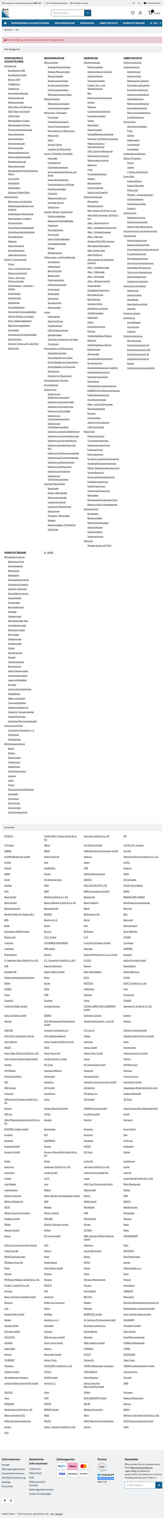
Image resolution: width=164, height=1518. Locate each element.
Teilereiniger (14, 807)
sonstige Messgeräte (54, 483)
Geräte (130, 135)
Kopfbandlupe (55, 325)
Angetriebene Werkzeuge (20, 214)
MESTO (127, 1201)
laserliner (9, 1167)
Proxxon (8, 1291)
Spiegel (12, 657)
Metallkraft (89, 1207)
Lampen (12, 775)
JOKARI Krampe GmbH (95, 1108)
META (7, 1207)
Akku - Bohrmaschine (98, 223)
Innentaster (54, 289)
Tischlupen (53, 344)
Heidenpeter (129, 1047)
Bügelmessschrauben (59, 103)
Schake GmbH (11, 1325)
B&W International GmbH (96, 891)
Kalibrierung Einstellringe (60, 406)
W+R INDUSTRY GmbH (95, 1398)
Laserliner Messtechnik (59, 506)
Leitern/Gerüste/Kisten (20, 689)
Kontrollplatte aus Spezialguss (63, 362)
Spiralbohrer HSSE (17, 75)
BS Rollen (89, 931)
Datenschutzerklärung (141, 1467)
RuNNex (48, 1314)
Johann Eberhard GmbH (56, 1108)
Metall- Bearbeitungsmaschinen (103, 468)
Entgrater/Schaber (96, 116)
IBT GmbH (49, 1087)
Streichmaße (54, 307)
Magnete (12, 241)
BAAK (126, 891)
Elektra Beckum (131, 971)
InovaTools (49, 1093)
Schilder (12, 684)
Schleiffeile (93, 381)
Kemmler (88, 1129)
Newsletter (7, 1486)
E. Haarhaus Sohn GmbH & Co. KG (21, 960)
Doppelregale (14, 598)
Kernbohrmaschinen (97, 376)
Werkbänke (13, 575)
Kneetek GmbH (12, 1146)
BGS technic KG (92, 914)
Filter (130, 130)
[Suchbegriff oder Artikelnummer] (67, 13)
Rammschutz (14, 666)
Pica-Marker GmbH (53, 1268)
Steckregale (14, 602)
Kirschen (88, 1134)
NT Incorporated (52, 1236)
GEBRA (47, 1015)
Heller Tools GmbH (93, 1053)
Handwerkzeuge (92, 62)
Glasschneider (94, 129)
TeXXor (47, 1371)
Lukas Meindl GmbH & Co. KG (138, 1178)
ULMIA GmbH (51, 1377)
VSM (46, 1398)
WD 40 (87, 1403)
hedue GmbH (90, 1047)
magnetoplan (10, 1190)
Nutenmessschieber (58, 80)
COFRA (127, 937)
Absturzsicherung (132, 62)
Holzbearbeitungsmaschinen (101, 386)
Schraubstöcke (15, 236)
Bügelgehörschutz (136, 217)
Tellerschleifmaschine (98, 490)
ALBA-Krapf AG (51, 856)
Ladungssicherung (17, 254)
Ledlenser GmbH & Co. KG (57, 1167)
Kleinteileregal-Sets (18, 620)
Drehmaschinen (95, 454)
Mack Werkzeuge (131, 1184)
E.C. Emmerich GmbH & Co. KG (59, 960)
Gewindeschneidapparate (21, 227)
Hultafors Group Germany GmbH (100, 1082)
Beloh (87, 908)
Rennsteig (128, 1296)
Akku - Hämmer (95, 236)
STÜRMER (9, 1360)
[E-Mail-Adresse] (140, 1485)
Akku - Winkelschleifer (98, 281)
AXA (6, 891)
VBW (125, 1383)
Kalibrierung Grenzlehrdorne (62, 440)
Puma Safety (90, 1291)
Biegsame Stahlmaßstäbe (60, 221)
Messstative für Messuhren (61, 130)
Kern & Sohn (129, 1129)
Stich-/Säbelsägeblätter (20, 320)
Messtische (53, 371)
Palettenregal (14, 639)
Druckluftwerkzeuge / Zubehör (102, 367)
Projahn (87, 1285)
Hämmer (91, 107)
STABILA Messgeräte (133, 1343)
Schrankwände (15, 566)
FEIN (46, 989)
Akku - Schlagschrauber (99, 232)
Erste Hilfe (128, 176)
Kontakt (6, 1464)
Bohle (87, 920)
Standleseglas (55, 335)
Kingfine (8, 1134)
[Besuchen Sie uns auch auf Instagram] (11, 1500)
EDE (6, 966)
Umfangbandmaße (57, 243)
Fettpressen (14, 762)
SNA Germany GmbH (54, 1337)
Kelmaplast (49, 1129)
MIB (86, 1213)
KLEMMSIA (49, 1140)
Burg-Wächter (130, 931)
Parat (46, 1256)
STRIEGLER (129, 1354)
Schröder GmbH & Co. (95, 1325)
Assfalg (8, 885)
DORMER (127, 948)
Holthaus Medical (53, 1070)
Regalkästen (14, 693)
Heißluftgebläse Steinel (99, 345)
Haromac (88, 1041)
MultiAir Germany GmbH (56, 1224)
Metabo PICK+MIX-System (100, 241)
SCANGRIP (129, 1320)
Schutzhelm (133, 327)
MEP (46, 1201)
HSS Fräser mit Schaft (19, 111)
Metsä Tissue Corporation (17, 1213)
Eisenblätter (129, 966)
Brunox (47, 931)
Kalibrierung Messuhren (60, 466)
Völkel (87, 1392)
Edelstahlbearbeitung (98, 395)
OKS (46, 1245)
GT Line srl (89, 1030)
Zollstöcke (53, 529)
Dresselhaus (10, 954)
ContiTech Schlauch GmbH (97, 943)
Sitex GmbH (129, 1331)
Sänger (7, 1320)
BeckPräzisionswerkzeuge (136, 902)
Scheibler (49, 1325)
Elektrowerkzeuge (93, 196)
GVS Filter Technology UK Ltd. (19, 1036)
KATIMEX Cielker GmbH (16, 1129)
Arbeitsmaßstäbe (56, 216)
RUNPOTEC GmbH (93, 1314)
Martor (87, 1195)
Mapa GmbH (90, 1190)
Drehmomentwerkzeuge (99, 97)
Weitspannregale (16, 630)
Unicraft (127, 1377)
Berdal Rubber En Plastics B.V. (19, 914)
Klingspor (88, 1140)
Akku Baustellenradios (98, 245)
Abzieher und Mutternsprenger (102, 138)
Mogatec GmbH (12, 1218)
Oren (125, 1245)
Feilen (11, 264)
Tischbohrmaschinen (98, 440)
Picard (87, 1268)
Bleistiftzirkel (55, 271)
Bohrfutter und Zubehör (20, 201)
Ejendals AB (10, 971)
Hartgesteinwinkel (57, 353)
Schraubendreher (96, 80)
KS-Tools (88, 1152)
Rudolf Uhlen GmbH (14, 1314)
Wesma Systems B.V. (14, 1415)
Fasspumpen (14, 757)
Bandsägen (92, 495)
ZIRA (126, 1427)
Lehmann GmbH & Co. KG (96, 1167)
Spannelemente (16, 245)
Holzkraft (88, 1070)
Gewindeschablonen (58, 179)
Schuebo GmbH (12, 1331)
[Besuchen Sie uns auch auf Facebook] (5, 1500)
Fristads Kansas (52, 1006)
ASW (46, 885)
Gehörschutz (129, 213)
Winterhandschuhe (136, 276)
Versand (59, 1514)
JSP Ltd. (8, 1114)
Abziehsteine (14, 339)
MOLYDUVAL (90, 1218)
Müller (7, 1224)
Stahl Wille (9, 1348)
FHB (46, 994)
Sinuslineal (53, 234)
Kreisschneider (15, 148)
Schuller (48, 1331)
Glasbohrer (13, 88)
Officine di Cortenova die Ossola (20, 1245)
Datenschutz (35, 1473)
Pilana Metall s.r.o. (132, 1268)
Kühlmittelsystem (17, 771)
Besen (11, 748)
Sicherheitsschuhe (132, 336)
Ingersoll (8, 1093)
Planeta (48, 1273)
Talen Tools (129, 1360)
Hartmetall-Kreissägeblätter (22, 311)
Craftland (9, 948)
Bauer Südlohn (91, 902)
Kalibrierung (50, 389)
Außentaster (54, 266)
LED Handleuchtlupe (58, 330)
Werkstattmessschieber (60, 94)
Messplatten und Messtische (58, 348)
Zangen (91, 102)
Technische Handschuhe (139, 272)
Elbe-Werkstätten (93, 971)
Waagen (52, 520)
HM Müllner (10, 1070)
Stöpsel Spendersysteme (139, 226)
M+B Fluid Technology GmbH (98, 1184)
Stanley (48, 1348)
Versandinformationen (13, 1473)
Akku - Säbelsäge (96, 272)
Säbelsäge (92, 317)
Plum (126, 1273)
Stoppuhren (54, 511)
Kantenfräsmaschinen (98, 372)
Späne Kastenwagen (18, 671)
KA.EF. (126, 1114)
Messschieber (51, 62)
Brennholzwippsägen (98, 522)
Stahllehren (53, 207)
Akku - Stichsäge (95, 276)
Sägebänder (14, 302)
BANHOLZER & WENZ (134, 897)
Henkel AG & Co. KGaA (55, 1059)
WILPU (47, 1421)
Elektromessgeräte (57, 497)
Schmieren (13, 798)
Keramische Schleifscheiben (22, 334)
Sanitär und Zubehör (97, 192)
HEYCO (127, 1059)
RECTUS (88, 1296)
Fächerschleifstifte (17, 273)
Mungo (87, 1224)
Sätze (50, 140)
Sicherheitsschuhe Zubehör (141, 368)
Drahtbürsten (14, 298)
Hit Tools (48, 1064)
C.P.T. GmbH (50, 937)
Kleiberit (8, 1140)
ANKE (7, 874)
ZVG (6, 1432)
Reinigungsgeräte (96, 408)
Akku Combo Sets (96, 250)
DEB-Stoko (49, 948)
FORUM (127, 1000)
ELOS (86, 977)
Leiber (126, 1167)
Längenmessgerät (57, 502)
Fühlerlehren (54, 162)
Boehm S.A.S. (51, 920)
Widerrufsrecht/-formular (37, 1483)
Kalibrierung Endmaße (59, 411)
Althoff (7, 868)
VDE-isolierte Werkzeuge (100, 151)
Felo (125, 989)
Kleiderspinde (15, 652)
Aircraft (127, 851)
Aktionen (88, 540)
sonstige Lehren (56, 202)
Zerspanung (10, 66)
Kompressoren (94, 363)
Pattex (87, 1256)
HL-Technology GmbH (95, 1064)
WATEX (47, 1403)
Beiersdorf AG (51, 908)
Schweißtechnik (95, 472)
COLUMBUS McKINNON (56, 943)
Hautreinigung (134, 295)
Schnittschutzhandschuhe (140, 263)
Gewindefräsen (16, 138)
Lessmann (9, 1172)
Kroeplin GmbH (12, 1152)
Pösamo (48, 1279)
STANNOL (89, 1348)
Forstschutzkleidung (137, 89)
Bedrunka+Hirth (16, 561)
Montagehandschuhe (137, 258)
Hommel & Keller (13, 1076)
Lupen (47, 312)
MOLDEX (48, 1218)
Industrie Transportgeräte (21, 712)
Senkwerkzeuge (16, 97)
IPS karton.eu (90, 1093)
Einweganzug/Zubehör (138, 85)
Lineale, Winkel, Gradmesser (58, 211)
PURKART (128, 1291)
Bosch (47, 925)
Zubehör (131, 208)
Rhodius (8, 1302)
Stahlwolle (13, 348)
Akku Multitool (94, 254)
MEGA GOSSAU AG (13, 1201)
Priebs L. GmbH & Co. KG (16, 1285)
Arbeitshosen (134, 71)
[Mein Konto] (140, 13)
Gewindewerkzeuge (18, 93)
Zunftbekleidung (135, 117)
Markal (126, 1190)
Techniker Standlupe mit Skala (63, 339)
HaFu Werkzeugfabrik (55, 1036)
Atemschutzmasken (137, 126)
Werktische (13, 570)
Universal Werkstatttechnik (101, 477)
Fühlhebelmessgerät (58, 121)
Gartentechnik (91, 509)
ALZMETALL (50, 868)
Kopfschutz (129, 317)
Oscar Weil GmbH (92, 1251)
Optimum (88, 1245)
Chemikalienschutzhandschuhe (143, 249)
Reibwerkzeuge (16, 102)
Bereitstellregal (16, 607)
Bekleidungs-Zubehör (138, 80)
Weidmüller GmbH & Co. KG (18, 1409)
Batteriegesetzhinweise (41, 1489)
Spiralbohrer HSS (16, 70)
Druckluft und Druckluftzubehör (103, 459)
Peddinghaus (50, 1262)
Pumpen (91, 413)
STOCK (87, 1354)
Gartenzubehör (95, 531)
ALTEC (126, 862)
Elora (46, 977)
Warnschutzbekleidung (138, 112)
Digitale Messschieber (59, 71)
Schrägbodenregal (17, 625)
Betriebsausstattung (14, 743)
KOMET (87, 1146)
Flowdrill (8, 1000)
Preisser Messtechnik (94, 1279)
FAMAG (8, 989)
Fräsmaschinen (95, 449)
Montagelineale (55, 230)
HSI (6, 1082)
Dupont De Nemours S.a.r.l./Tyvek (100, 954)
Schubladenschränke (18, 579)
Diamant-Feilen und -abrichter (23, 343)
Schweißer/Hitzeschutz (139, 267)
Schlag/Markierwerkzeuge (100, 134)
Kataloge (6, 1482)
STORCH (8, 836)
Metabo (48, 1207)
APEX (126, 874)
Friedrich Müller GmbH (15, 1006)
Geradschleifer (94, 303)
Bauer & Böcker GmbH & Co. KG (60, 902)
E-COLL (87, 960)
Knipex (47, 1146)
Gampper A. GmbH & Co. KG (137, 1006)
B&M (46, 891)
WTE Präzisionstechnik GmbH (138, 1421)
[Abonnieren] (158, 1485)
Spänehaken (14, 187)
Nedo (126, 1224)
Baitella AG (89, 897)
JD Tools (127, 1099)
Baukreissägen (94, 518)
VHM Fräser (14, 116)
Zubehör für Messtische (60, 375)
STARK (126, 1348)
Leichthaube (133, 144)
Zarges (7, 1427)
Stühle (11, 648)
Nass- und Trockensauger (100, 404)
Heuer (87, 1059)
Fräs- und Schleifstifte (19, 268)
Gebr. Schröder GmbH (15, 1015)
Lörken (7, 1178)
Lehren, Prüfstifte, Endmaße (58, 153)
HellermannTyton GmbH (135, 1053)
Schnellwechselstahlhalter (21, 232)
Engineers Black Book (19, 192)
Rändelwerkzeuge (17, 161)
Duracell (127, 954)
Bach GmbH (10, 897)
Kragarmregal (14, 643)
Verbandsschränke (136, 203)
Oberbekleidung (135, 99)
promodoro (129, 1285)
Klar (125, 1134)
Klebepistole (93, 349)
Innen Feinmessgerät (58, 126)
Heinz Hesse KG (52, 1053)
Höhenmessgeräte (57, 284)
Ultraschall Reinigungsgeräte (22, 721)
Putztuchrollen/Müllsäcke (21, 789)
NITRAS (88, 1230)
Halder (87, 1036)
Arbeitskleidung (131, 67)
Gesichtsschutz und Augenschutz (140, 231)
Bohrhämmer (94, 299)
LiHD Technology (95, 427)
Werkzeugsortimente (98, 160)
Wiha (86, 1415)
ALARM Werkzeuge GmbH (17, 856)
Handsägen (13, 330)
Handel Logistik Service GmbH (138, 1036)
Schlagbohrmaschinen (98, 290)
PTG (46, 1291)
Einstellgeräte (51, 385)
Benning (127, 908)
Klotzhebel (92, 125)
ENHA (7, 983)
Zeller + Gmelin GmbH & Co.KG (59, 1427)
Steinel (8, 1354)
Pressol (127, 1279)
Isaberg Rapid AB (132, 1093)
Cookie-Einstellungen (40, 1493)
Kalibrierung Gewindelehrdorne (64, 431)
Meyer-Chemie (51, 1213)
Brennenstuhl (130, 925)
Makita (47, 1190)
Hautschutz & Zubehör (134, 286)
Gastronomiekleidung (138, 94)
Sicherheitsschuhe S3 (138, 358)
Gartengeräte (94, 285)
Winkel (51, 248)
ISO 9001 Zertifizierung (13, 1477)
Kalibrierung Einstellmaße (61, 402)
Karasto (48, 1119)
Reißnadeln (53, 293)
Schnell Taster (55, 144)
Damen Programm (132, 158)
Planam (8, 1273)
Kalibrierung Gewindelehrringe (63, 436)
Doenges (88, 948)
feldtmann (89, 989)
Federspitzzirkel (56, 280)
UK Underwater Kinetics (16, 1377)
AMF (86, 868)
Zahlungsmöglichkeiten (13, 1469)
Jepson (8, 1108)
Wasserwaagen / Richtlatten (62, 525)
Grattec (127, 1021)
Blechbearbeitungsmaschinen (102, 500)
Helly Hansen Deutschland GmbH (21, 1059)
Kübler (126, 1152)
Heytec (8, 1064)
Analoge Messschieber (59, 67)
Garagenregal (14, 616)
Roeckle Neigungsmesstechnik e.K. (141, 1302)
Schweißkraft (90, 1331)
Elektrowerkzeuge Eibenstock (19, 977)
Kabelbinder (14, 766)
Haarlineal (53, 225)
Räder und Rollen (16, 698)
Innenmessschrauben (59, 108)
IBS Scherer (10, 1087)
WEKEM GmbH (51, 1409)
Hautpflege (132, 299)
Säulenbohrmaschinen (98, 445)
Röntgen (88, 1308)
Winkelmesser (55, 252)
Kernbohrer (14, 183)
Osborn (47, 1251)
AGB (31, 1477)
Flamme (88, 994)
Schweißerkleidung (137, 108)
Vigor (90, 169)
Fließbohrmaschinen (97, 481)
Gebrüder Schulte (93, 1015)
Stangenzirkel (55, 302)
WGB (46, 1415)
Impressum (35, 1468)
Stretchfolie (14, 803)
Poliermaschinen (95, 436)
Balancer (91, 340)
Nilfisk (47, 1230)
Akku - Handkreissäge (98, 267)
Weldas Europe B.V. (93, 1409)
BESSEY (48, 914)
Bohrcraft (128, 920)
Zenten (87, 1427)
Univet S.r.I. (50, 1383)
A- (139, 3)
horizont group (130, 1076)
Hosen (130, 162)
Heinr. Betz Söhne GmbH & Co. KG (21, 1053)
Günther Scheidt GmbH (135, 1030)
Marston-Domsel (12, 1195)
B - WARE (48, 552)
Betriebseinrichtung (14, 557)
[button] (133, 13)
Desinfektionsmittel (137, 304)
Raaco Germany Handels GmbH (20, 1296)
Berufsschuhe (134, 340)
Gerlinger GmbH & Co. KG (97, 836)
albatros (88, 856)
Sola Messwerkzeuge (134, 1337)
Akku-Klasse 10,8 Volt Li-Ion (101, 210)
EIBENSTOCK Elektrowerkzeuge (103, 390)
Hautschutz (133, 290)
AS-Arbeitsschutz (53, 879)
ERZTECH (88, 983)
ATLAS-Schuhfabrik (133, 885)
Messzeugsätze (55, 76)
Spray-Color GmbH (53, 1343)
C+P (86, 937)
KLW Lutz (128, 1140)
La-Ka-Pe (88, 1161)
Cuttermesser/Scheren (99, 111)
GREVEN (8, 1030)
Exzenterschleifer (96, 326)
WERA (126, 1409)
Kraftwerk (128, 1146)
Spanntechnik (11, 196)
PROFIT (48, 1285)
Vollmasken (133, 149)
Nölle (126, 1230)
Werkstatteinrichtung (98, 155)
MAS (125, 1195)
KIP (46, 1134)
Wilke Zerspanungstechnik (17, 1421)
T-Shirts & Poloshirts (137, 172)
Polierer (91, 331)
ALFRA (7, 862)
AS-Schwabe (129, 879)
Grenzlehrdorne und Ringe (61, 184)
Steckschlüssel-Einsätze (99, 71)
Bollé (7, 925)
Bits (89, 93)
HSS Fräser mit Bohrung (20, 107)
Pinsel (11, 785)
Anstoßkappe (134, 322)
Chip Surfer (13, 178)
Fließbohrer (14, 84)
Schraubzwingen (16, 250)
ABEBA (7, 851)
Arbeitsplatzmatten (18, 675)
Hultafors (48, 1082)
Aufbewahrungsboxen (134, 153)
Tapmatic (8, 1365)
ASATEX (88, 879)
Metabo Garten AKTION (99, 545)
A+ (134, 3)
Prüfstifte (52, 193)
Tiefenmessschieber (58, 89)
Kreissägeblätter (16, 307)
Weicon (127, 1403)
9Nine (47, 845)
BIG (125, 914)
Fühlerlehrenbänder (58, 167)
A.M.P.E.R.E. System (133, 845)
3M (125, 836)
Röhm (47, 1308)
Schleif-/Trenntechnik (15, 259)
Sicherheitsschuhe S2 (138, 354)
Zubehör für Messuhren (59, 149)
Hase (126, 1041)
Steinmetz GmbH (52, 1354)
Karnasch (128, 1119)
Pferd (7, 1268)
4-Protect (9, 845)
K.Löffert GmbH (92, 1114)
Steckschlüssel (95, 76)
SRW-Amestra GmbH (94, 1343)
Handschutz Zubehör (137, 281)
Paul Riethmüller (131, 1256)
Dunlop (47, 954)
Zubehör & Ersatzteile (98, 422)
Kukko (7, 1161)
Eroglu (47, 983)
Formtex (48, 1000)
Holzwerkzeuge (95, 187)
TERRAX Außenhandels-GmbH (138, 1365)
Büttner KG (10, 937)
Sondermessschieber (58, 85)
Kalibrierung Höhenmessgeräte (63, 453)
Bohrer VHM (14, 79)
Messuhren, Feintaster (55, 112)
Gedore (91, 178)
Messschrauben (52, 99)
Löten (11, 780)
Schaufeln (13, 794)
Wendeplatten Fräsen (19, 120)
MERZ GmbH (90, 1201)
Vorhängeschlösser (97, 174)
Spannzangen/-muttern (19, 218)
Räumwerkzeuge (16, 166)
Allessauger (93, 354)
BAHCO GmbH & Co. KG (56, 897)
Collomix (8, 943)
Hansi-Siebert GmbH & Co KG (59, 1041)
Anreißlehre (54, 261)
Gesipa (7, 1021)
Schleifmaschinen (96, 486)
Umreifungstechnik (17, 812)
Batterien (92, 165)
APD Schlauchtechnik (94, 874)
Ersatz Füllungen (135, 185)
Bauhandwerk (94, 183)
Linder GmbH (50, 1172)
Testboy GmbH (11, 1371)
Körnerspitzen (15, 223)
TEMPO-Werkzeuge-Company (99, 1365)
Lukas (87, 1178)
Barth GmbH (10, 902)
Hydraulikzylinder (17, 716)
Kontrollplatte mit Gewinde (61, 366)
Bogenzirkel (54, 275)
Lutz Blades (10, 1184)
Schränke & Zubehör (18, 584)
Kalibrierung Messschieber (61, 462)
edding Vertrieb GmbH (134, 960)
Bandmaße (53, 488)
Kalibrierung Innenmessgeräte (63, 457)
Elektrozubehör (95, 67)
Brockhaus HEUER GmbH (16, 931)
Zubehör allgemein (17, 588)
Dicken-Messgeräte (57, 492)
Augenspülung (134, 181)
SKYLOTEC (9, 1337)
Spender (131, 308)
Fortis (87, 1000)
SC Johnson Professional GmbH (100, 1320)
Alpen (87, 862)
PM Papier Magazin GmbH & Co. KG (21, 1279)
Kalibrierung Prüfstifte (59, 471)
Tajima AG (89, 1360)
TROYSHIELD (90, 1371)
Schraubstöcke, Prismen (56, 380)
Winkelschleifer (95, 206)
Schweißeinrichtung (18, 593)
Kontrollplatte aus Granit (60, 357)
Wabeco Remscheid (133, 1398)
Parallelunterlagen (57, 189)
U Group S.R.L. (130, 1371)
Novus (7, 1236)
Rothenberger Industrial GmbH (139, 1308)
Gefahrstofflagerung (18, 707)
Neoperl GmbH (11, 1230)
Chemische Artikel (13, 725)
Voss (6, 1398)
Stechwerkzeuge (16, 143)
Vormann (128, 1392)
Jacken (130, 167)
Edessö (87, 966)
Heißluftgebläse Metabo (99, 335)
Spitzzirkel (53, 298)
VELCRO (8, 1392)
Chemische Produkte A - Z (21, 730)
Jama (46, 1099)
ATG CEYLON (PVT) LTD (95, 885)
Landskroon (129, 1161)
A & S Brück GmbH (93, 845)
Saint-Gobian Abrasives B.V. (137, 1314)
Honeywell (49, 1076)
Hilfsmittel (132, 190)
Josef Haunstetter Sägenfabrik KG (140, 1108)
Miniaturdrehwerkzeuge (20, 129)
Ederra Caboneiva (53, 966)
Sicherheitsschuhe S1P (138, 349)
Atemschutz (129, 121)
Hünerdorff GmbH (132, 1082)
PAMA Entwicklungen (14, 1256)
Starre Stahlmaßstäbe (59, 239)
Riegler (87, 1302)
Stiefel (130, 363)
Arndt (7, 879)
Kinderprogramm (131, 313)
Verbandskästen (135, 199)
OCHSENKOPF (130, 1236)
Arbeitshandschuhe (137, 240)
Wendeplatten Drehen (19, 125)
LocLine (127, 1172)
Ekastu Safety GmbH (54, 971)
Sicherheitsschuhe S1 (138, 345)
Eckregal (12, 611)
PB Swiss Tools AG (13, 1262)
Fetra (7, 994)
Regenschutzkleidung (138, 103)
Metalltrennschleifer (97, 308)
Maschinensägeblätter (19, 325)
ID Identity (89, 1087)
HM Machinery (130, 1064)
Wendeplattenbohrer (18, 152)
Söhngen (88, 1337)
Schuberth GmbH (132, 1325)
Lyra (46, 1184)
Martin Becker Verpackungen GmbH (62, 1195)
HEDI (46, 1047)
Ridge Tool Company (54, 1302)
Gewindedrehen (16, 134)
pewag (126, 1262)
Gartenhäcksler (95, 527)
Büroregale (13, 634)
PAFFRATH (128, 1251)
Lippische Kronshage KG (96, 1172)
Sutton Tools (50, 1360)
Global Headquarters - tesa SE (99, 1021)
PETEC (87, 1262)
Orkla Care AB (11, 1251)
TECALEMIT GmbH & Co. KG (58, 1365)
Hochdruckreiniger (96, 399)
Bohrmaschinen (95, 294)
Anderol (127, 868)
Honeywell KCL (91, 1076)
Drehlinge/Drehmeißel (19, 157)
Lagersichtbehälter (17, 680)
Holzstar (127, 1070)
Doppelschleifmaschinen (100, 358)
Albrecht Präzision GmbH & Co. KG (140, 856)
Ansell (47, 874)
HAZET (7, 1047)
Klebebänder (14, 739)
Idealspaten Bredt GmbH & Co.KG (140, 1087)
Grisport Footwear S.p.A (56, 1030)
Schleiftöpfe (14, 293)
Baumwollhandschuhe (138, 244)
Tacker (90, 120)
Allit (46, 862)
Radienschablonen (57, 198)
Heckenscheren (95, 536)
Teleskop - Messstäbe (59, 515)
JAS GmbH (89, 1099)
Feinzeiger (53, 117)
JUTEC (47, 1114)
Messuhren (53, 135)
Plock (86, 1273)
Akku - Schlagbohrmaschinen (102, 227)
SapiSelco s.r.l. (51, 1320)
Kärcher (88, 1119)
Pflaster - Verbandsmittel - (140, 194)
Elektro (11, 753)
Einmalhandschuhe (136, 254)
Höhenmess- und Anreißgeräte (59, 257)
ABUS (47, 851)
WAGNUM (9, 1403)
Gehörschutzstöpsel (137, 222)
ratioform (48, 1296)
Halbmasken (133, 140)
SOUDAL (8, 1343)
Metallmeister (130, 1207)
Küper (47, 1161)
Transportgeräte (16, 661)
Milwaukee (92, 201)
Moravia (127, 1218)
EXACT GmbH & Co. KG (135, 983)
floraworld (128, 994)
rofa (6, 1308)
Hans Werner (10, 1041)
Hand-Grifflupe (55, 321)
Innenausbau (94, 417)
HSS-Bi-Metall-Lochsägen (21, 316)
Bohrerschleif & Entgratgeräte (102, 504)
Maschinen (89, 431)
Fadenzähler (54, 316)
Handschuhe (129, 235)
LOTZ (46, 1178)
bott (86, 925)
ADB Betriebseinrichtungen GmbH (101, 851)
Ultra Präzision (91, 1377)
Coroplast (128, 943)
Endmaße (52, 158)
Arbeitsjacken (134, 76)
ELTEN (126, 977)
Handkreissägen (95, 313)
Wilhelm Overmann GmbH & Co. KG (141, 1415)
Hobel (90, 322)
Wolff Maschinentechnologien (99, 1421)
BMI (6, 920)
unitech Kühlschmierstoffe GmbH (21, 1383)
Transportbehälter (17, 702)
